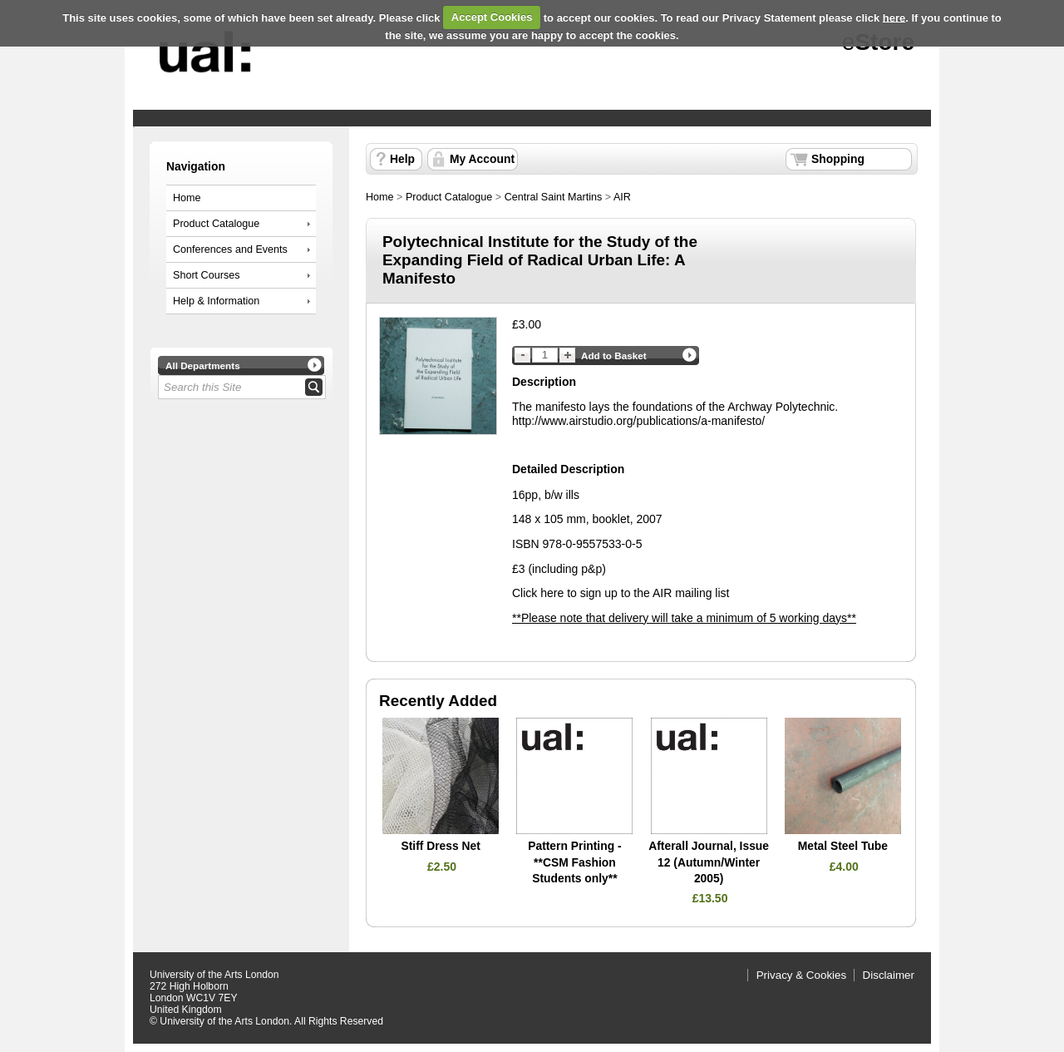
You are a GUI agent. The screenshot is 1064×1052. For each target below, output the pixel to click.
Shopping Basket (837, 161)
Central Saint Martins (554, 197)
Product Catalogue (216, 224)
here (894, 17)
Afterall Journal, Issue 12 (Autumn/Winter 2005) (708, 862)
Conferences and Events (230, 249)
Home (187, 198)
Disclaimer (888, 975)
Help (402, 158)
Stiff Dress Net (440, 845)
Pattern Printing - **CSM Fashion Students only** (574, 862)
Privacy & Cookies (801, 975)
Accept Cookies (492, 17)
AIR (622, 197)
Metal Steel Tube (843, 845)
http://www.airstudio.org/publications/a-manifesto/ (638, 420)
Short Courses (206, 275)
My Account (482, 158)
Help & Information (216, 301)
